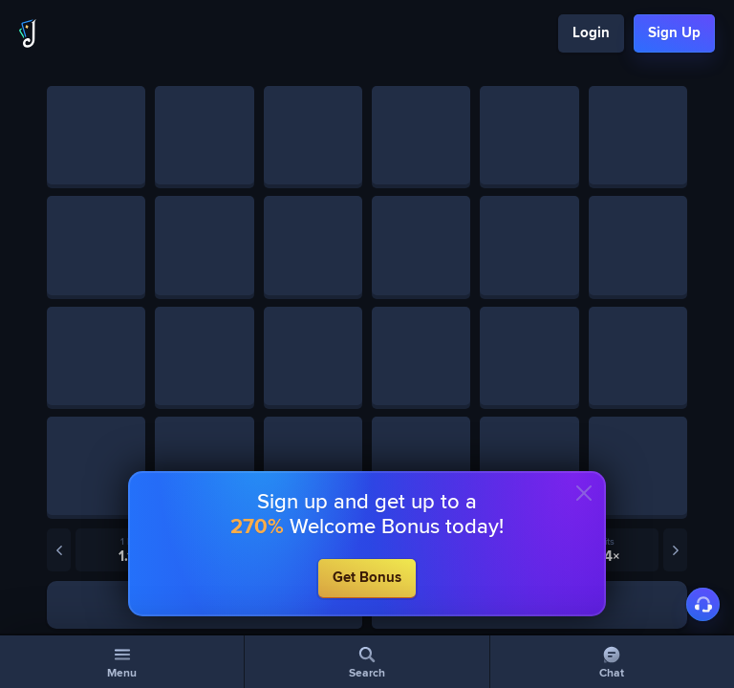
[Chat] (612, 661)
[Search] (366, 661)
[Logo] (27, 33)
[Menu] (122, 661)
